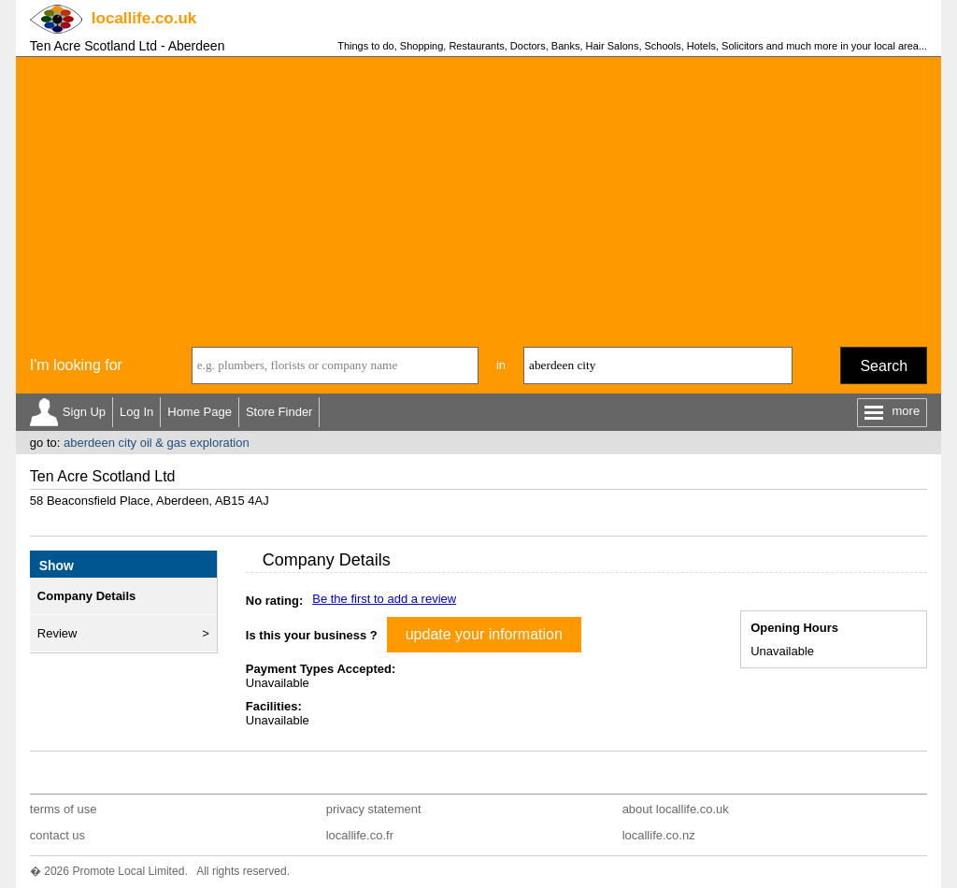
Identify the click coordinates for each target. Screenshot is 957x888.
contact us (57, 835)
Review (57, 633)
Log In (136, 412)
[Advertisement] (478, 197)
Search (883, 366)
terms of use (63, 809)
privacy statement (373, 809)
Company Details (86, 596)
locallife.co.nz (658, 835)
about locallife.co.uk (675, 809)
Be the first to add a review (384, 599)
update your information (484, 634)
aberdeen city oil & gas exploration (157, 443)
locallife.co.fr (359, 835)
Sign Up (84, 412)
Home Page (199, 412)
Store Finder (279, 412)
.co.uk (144, 18)
